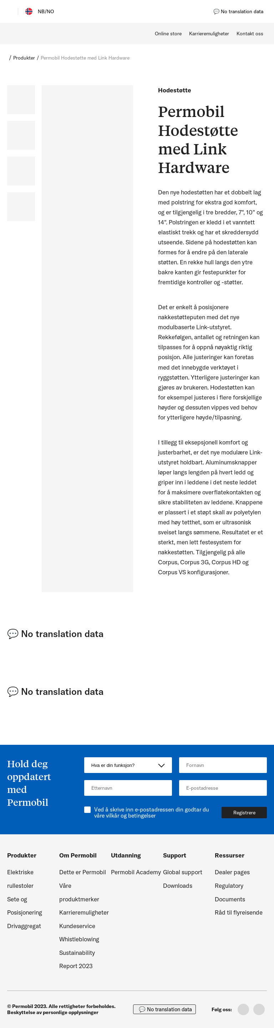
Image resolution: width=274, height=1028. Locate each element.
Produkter (24, 58)
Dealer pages (232, 872)
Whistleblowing (79, 939)
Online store (168, 33)
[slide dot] (21, 99)
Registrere (244, 812)
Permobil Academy (136, 872)
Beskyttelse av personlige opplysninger (52, 1012)
